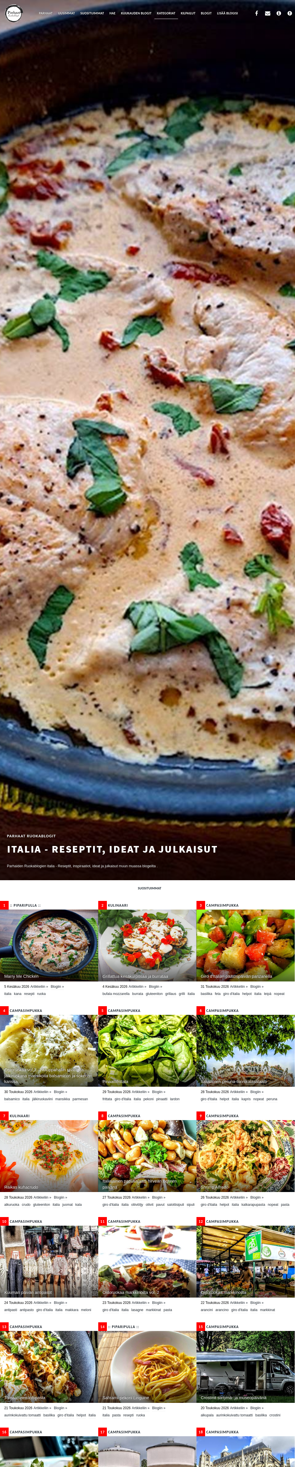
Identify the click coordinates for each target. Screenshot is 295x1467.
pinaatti (161, 1099)
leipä (267, 994)
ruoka (41, 994)
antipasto (27, 1310)
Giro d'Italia (231, 994)
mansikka (62, 1099)
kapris (246, 1099)
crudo (26, 1205)
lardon (174, 1099)
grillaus (170, 994)
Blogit (206, 13)
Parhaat (46, 13)
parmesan (80, 1099)
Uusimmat (66, 13)
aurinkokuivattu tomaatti (22, 1415)
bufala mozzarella (116, 994)
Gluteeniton (154, 994)
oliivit (150, 1205)
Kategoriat (166, 13)
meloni (86, 1310)
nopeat (279, 994)
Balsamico (12, 1099)
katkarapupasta (253, 1205)
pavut (160, 1205)
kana (17, 994)
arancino (222, 1310)
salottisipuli (175, 1205)
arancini (207, 1310)
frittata (107, 1099)
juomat (67, 1205)
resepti (29, 994)
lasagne (137, 1310)
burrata (137, 994)
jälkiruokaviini (42, 1099)
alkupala (207, 1415)
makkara (71, 1310)
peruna (271, 1099)
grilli (182, 994)
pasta (285, 1205)
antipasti (10, 1310)
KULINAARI (113, 905)
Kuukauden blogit (136, 13)
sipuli (190, 1205)
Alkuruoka (11, 1205)
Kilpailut (188, 13)
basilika (206, 994)
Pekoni (148, 1099)
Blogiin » (57, 987)
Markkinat (153, 1310)
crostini (274, 1415)
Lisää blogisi (227, 13)
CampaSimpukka (217, 905)
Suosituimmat (92, 13)
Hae (112, 13)
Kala (78, 1205)
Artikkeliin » (39, 987)
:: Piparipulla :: (20, 905)
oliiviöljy (137, 1205)
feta (218, 994)
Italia (8, 994)
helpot (247, 994)
